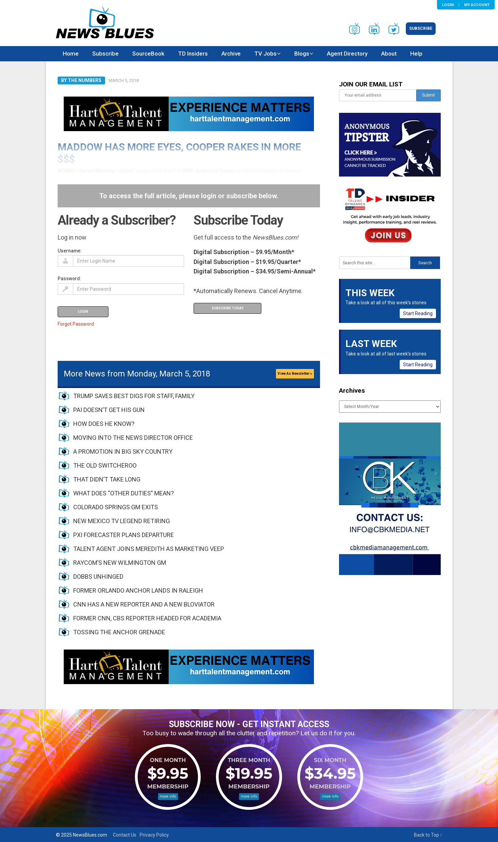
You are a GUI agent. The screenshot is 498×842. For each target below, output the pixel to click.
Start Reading (418, 313)
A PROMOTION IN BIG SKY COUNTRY (123, 451)
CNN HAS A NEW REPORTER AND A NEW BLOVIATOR (144, 604)
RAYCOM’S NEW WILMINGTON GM (119, 562)
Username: (70, 250)
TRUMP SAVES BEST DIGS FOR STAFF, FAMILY (134, 395)
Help (416, 53)
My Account (477, 4)
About (389, 53)
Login (448, 4)
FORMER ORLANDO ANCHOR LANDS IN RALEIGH (138, 590)
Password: (69, 278)
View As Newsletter (295, 373)
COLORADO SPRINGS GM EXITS (115, 507)
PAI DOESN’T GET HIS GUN (109, 409)
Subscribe (420, 28)
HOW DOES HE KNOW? (104, 423)
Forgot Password (76, 324)
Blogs (301, 53)
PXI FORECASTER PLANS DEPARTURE (123, 534)
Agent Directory (347, 53)
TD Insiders (193, 53)
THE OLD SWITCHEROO (105, 465)
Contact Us (124, 835)
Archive (231, 53)
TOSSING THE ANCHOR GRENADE (119, 632)
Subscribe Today (227, 308)
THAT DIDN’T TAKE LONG (106, 479)
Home (71, 53)
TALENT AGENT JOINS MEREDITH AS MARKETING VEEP (148, 548)
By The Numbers (81, 80)
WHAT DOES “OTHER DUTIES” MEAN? (123, 493)
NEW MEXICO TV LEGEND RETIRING (121, 521)
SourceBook (148, 53)
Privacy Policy (154, 835)
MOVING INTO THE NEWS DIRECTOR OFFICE (133, 437)
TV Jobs (265, 53)
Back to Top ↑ (428, 835)
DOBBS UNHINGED (98, 576)
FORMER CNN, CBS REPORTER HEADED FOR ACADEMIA (147, 618)
